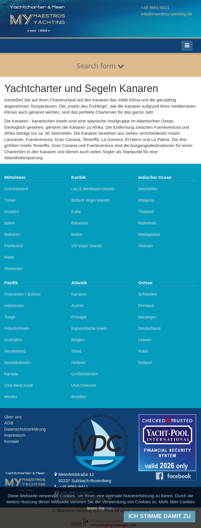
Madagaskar (149, 234)
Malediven (147, 223)
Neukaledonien (17, 362)
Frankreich (13, 245)
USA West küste (18, 385)
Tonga (9, 317)
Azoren (77, 305)
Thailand (146, 211)
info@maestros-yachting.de (166, 13)
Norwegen (147, 317)
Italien (9, 223)
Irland (76, 351)
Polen (143, 351)
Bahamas (79, 223)
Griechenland (16, 189)
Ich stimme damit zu (159, 516)
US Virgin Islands (86, 245)
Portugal (78, 317)
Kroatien (11, 211)
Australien (13, 339)
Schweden (147, 294)
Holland (78, 362)
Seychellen (148, 189)
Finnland (146, 305)
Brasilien (79, 396)
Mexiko (10, 396)
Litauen (144, 339)
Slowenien (13, 268)
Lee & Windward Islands (92, 189)
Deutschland (149, 328)
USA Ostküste (83, 385)
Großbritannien (84, 374)
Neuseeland (15, 351)
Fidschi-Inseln (16, 328)
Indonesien (14, 305)
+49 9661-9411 (154, 7)
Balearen (12, 234)
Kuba (76, 211)
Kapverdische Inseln (89, 328)
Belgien (78, 339)
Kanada (11, 374)
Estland (145, 362)
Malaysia (146, 200)
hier (109, 508)
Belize (76, 234)
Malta (9, 257)
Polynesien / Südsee (22, 294)
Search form (100, 65)
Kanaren (78, 294)
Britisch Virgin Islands (90, 200)
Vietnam (145, 245)
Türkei (9, 200)
